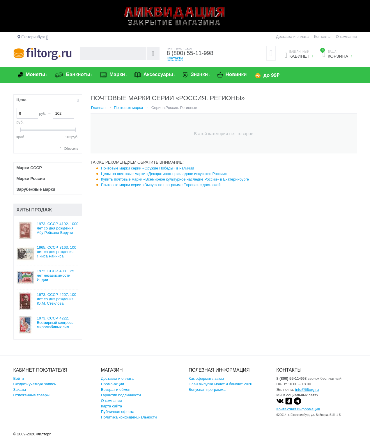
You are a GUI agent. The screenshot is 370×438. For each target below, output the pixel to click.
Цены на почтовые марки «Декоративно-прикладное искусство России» (164, 174)
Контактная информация (298, 409)
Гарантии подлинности (121, 395)
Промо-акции (112, 384)
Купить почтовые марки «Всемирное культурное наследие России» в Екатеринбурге (175, 179)
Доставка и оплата (292, 36)
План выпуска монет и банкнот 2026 (220, 384)
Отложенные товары (31, 395)
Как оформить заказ (206, 378)
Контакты (322, 36)
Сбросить (71, 148)
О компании (346, 36)
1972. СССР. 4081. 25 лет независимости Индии (55, 275)
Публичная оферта (117, 411)
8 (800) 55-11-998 (190, 53)
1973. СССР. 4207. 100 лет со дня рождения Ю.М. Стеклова (57, 298)
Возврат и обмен (115, 389)
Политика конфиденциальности (129, 417)
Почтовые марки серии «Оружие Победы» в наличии (147, 168)
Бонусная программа (207, 389)
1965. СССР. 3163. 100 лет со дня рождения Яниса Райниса (57, 251)
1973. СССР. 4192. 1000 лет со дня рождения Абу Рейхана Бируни (58, 228)
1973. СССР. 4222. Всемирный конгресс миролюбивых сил (55, 322)
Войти (18, 378)
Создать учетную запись (34, 384)
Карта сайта (111, 406)
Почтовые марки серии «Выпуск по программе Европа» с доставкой (161, 185)
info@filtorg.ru (307, 389)
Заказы (19, 389)
